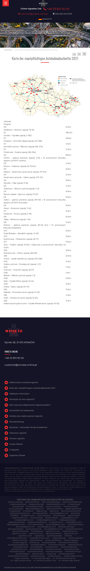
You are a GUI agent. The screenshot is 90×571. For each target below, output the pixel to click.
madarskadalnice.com (24, 520)
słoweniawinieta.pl (20, 531)
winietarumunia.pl (53, 549)
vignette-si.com (25, 536)
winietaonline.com (19, 549)
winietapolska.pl (36, 549)
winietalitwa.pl (36, 547)
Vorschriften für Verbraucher (21, 410)
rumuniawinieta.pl (35, 524)
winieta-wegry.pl (71, 540)
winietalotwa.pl (51, 547)
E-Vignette (14, 450)
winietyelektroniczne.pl (18, 556)
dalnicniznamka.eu (55, 509)
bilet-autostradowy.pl (51, 502)
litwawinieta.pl (59, 515)
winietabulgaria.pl (38, 545)
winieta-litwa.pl (36, 540)
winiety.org (51, 554)
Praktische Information (19, 394)
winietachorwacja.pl (56, 545)
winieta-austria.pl (75, 538)
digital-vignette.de (73, 509)
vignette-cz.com (19, 533)
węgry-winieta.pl (22, 558)
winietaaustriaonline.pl (67, 542)
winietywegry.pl (54, 556)
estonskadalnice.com (59, 513)
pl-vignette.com (56, 522)
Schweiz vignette (17, 438)
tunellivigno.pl (37, 531)
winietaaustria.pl (49, 542)
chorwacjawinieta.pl (34, 506)
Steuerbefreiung (16, 422)
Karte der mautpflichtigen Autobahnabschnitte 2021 (32, 388)
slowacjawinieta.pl (15, 529)
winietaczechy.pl (75, 545)
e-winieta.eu (28, 511)
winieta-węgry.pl (20, 542)
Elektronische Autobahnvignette (23, 382)
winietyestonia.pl (37, 556)
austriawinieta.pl (32, 502)
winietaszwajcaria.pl (53, 551)
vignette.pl (39, 536)
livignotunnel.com (20, 518)
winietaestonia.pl (20, 547)
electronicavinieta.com (71, 511)
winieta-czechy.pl (19, 540)
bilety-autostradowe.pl (72, 502)
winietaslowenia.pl (35, 551)
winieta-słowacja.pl (53, 540)
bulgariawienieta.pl (18, 504)
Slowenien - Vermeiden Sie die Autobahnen (28, 427)
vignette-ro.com (71, 533)
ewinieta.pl (75, 513)
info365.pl (14, 515)
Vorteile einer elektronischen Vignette (26, 416)
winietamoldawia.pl (68, 547)
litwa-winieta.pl (44, 515)
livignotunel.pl (74, 515)
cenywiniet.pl (18, 506)
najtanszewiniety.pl (16, 522)
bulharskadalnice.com (55, 504)
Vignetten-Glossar (17, 455)
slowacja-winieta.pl (66, 527)
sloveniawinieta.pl (75, 524)
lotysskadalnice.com (69, 518)
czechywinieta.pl (70, 506)
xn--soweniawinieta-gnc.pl (64, 558)
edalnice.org (41, 511)
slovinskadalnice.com (46, 527)
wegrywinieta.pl (59, 538)
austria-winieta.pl (15, 502)
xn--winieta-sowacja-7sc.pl (44, 560)
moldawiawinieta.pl (67, 520)
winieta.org (34, 542)
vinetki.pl (68, 536)
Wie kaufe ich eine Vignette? (22, 399)
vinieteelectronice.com (39, 538)
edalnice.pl (54, 511)
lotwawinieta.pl (51, 518)
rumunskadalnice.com (55, 524)
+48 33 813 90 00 (56, 9)
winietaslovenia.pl (71, 549)
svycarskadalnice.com (53, 529)
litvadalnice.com (28, 515)
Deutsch (45, 19)
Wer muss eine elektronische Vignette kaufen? (30, 405)
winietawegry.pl (22, 554)
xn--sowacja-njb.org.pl (40, 558)
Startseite (8, 50)
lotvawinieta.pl (36, 518)
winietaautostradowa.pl (18, 545)
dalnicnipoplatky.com (35, 509)
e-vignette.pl (14, 511)
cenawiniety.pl (74, 504)
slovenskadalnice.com (25, 527)
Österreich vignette (18, 433)
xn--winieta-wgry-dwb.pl (69, 560)
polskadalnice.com (74, 522)
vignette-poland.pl (53, 533)
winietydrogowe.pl (66, 554)
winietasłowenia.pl (73, 551)
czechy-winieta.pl (53, 506)
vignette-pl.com (36, 533)
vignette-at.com (53, 531)
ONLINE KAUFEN (63, 14)
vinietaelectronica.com (17, 538)
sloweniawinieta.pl (33, 529)
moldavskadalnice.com (46, 520)
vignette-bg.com (69, 531)
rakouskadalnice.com (16, 524)
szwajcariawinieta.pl (73, 529)
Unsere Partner (16, 444)
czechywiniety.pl (16, 509)
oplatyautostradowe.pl (37, 522)
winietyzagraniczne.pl (73, 556)
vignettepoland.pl (54, 536)
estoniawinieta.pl (40, 513)
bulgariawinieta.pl (36, 504)
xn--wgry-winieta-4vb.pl (21, 560)
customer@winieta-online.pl (33, 14)
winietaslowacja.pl (17, 551)
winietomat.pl (38, 554)
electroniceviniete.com (20, 513)
